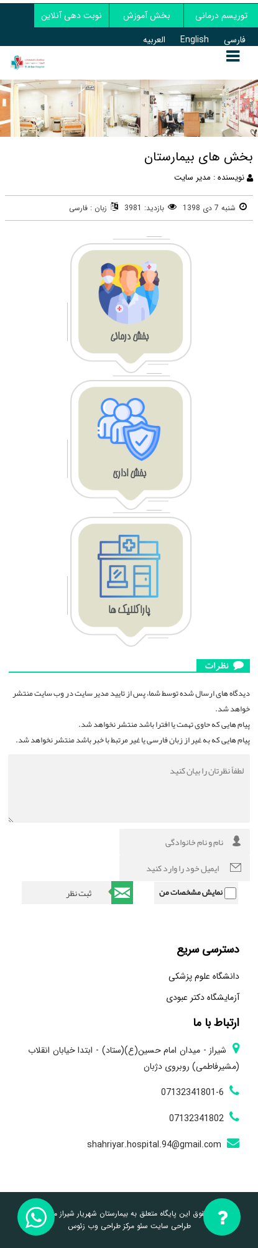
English (194, 40)
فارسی (235, 40)
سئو (141, 1226)
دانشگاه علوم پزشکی (203, 976)
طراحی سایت (169, 1226)
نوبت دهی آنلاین (71, 15)
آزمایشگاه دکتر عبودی (202, 997)
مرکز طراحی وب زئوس (101, 1226)
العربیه (154, 40)
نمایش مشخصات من (191, 892)
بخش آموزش (146, 15)
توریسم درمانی (221, 15)
